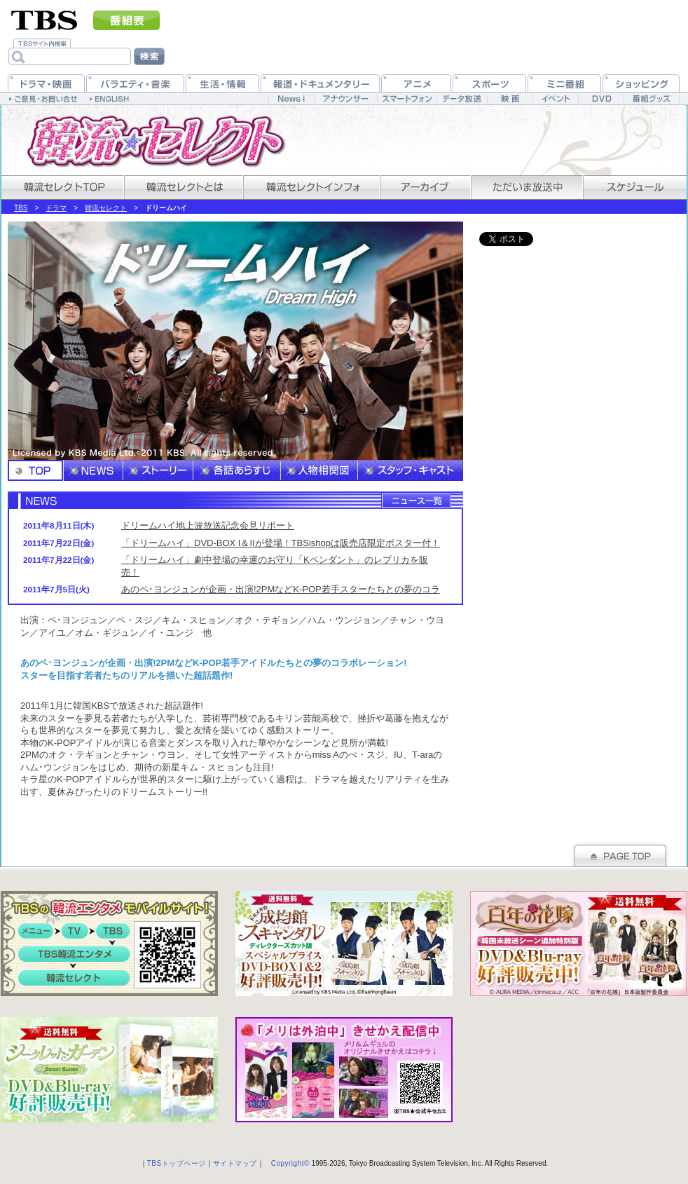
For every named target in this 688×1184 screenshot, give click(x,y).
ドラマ (56, 208)
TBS (20, 208)
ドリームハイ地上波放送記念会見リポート (207, 525)
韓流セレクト (106, 208)
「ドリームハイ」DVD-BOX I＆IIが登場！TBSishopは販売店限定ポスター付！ (280, 543)
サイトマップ (235, 1163)
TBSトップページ (176, 1163)
